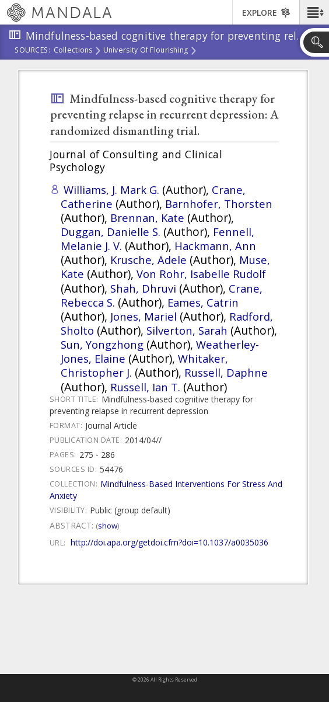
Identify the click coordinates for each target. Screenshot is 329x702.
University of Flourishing (145, 51)
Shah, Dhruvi (143, 288)
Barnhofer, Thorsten (218, 203)
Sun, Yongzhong (102, 344)
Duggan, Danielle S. (110, 231)
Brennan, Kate (147, 217)
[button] (314, 12)
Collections (73, 51)
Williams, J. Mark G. (111, 189)
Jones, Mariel (143, 316)
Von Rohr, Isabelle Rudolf (201, 273)
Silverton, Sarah (187, 330)
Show (107, 525)
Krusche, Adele (148, 259)
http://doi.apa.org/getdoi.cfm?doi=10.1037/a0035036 (169, 542)
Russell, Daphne (226, 372)
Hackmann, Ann (215, 245)
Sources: (33, 51)
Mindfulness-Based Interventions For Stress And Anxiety (166, 489)
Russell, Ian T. (145, 387)
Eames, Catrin (203, 302)
